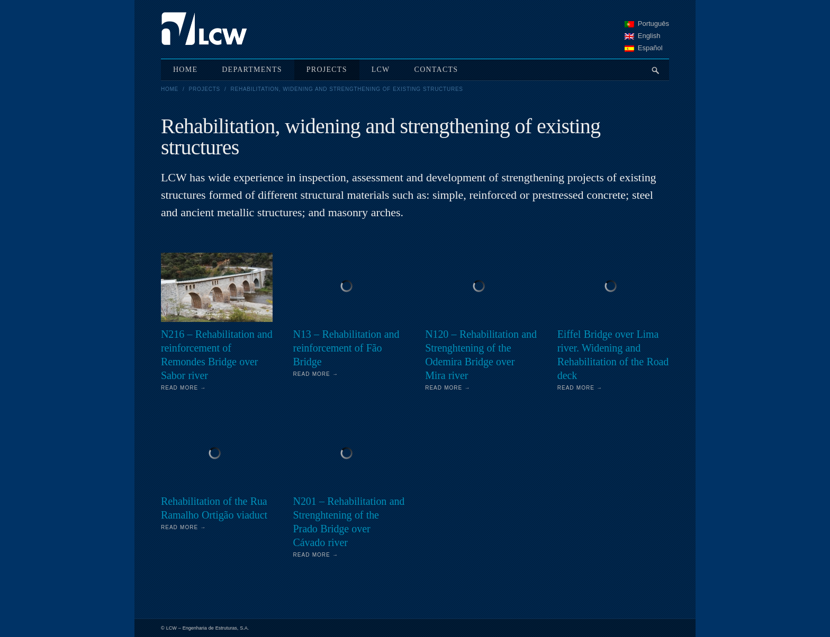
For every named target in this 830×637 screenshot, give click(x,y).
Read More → (183, 388)
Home (169, 89)
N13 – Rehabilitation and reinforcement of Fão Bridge (346, 347)
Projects (204, 89)
